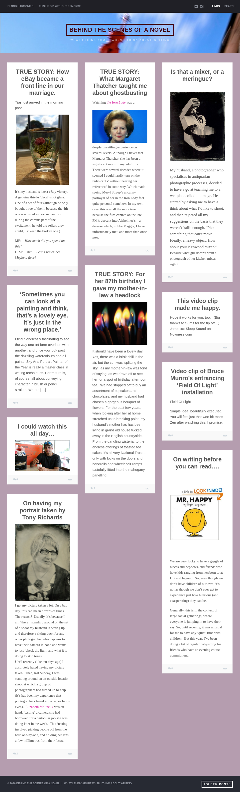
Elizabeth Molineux (39, 707)
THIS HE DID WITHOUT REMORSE (60, 6)
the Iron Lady (116, 102)
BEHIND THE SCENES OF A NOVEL (120, 30)
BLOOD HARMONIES (20, 6)
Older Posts (218, 784)
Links (216, 6)
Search (230, 6)
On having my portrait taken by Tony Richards (42, 510)
